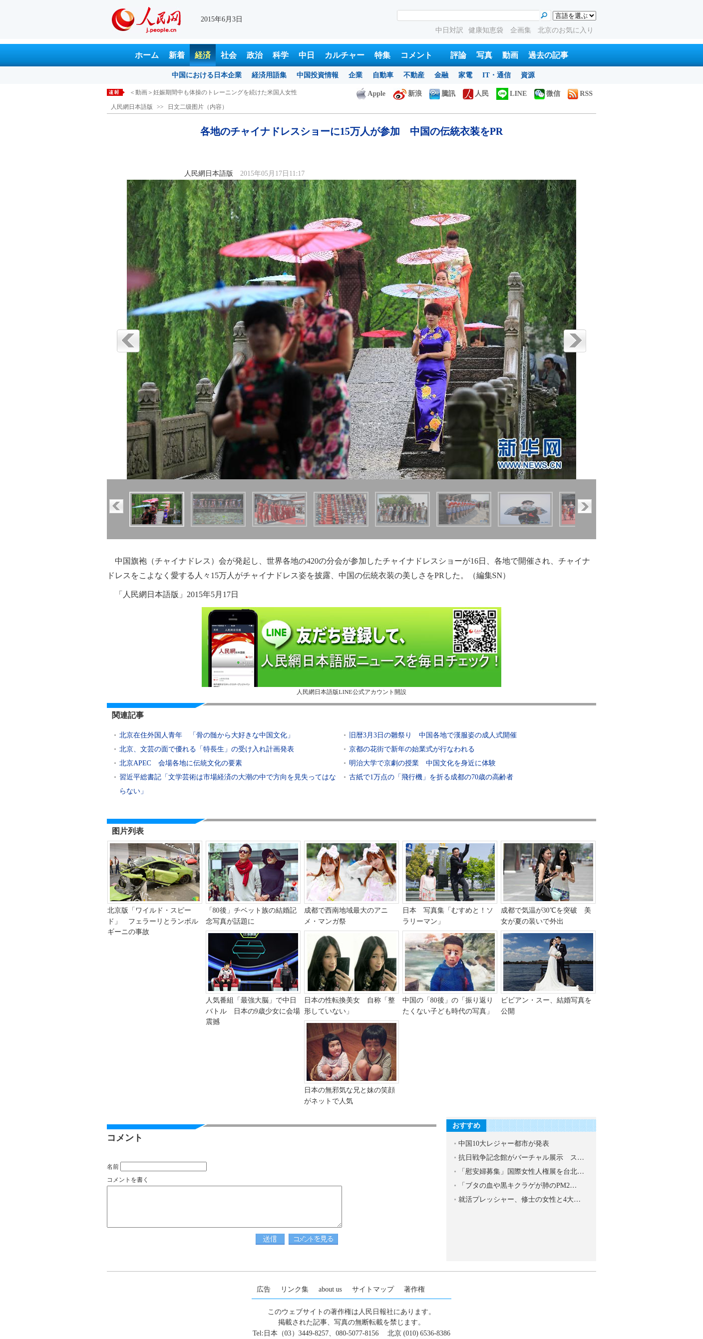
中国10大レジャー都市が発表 (503, 1143)
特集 (382, 55)
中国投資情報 (318, 75)
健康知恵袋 (486, 30)
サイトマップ (373, 1289)
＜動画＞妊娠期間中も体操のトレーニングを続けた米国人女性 (213, 92)
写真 (484, 55)
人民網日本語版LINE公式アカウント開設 (351, 651)
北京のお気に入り (566, 30)
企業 (355, 75)
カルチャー (344, 55)
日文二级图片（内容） (198, 106)
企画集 (521, 30)
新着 (177, 55)
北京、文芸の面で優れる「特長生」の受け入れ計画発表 (206, 749)
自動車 (382, 75)
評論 (458, 55)
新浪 (407, 93)
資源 (528, 75)
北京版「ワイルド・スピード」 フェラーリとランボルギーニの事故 (152, 921)
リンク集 (295, 1289)
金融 (441, 75)
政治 (255, 55)
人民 (476, 93)
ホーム (147, 55)
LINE (511, 93)
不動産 (413, 75)
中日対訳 (449, 30)
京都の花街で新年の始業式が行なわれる (412, 749)
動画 (510, 55)
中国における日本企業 (207, 75)
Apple (370, 93)
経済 (203, 55)
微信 (547, 93)
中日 (307, 55)
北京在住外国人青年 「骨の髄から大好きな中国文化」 (206, 735)
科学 (281, 55)
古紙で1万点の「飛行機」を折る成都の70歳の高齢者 (431, 777)
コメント (416, 55)
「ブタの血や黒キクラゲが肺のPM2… (517, 1185)
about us (330, 1289)
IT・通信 (496, 75)
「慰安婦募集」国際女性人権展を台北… (521, 1171)
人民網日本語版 (132, 106)
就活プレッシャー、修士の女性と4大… (519, 1199)
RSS (580, 93)
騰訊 (442, 93)
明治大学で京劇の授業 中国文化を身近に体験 (422, 763)
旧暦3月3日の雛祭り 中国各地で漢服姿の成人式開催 (433, 735)
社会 (229, 55)
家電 (465, 75)
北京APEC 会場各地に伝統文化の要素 (180, 763)
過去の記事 (548, 55)
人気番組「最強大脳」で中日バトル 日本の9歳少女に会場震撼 (253, 1011)
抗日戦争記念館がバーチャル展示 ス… (521, 1157)
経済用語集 (269, 75)
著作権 (414, 1289)
